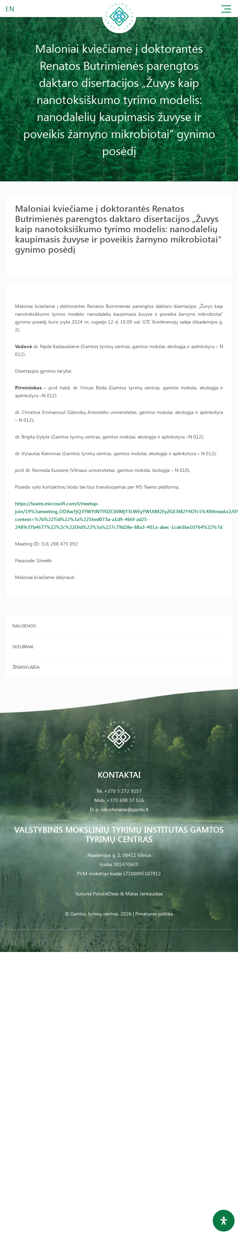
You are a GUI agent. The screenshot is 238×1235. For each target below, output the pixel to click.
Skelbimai (22, 646)
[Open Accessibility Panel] (224, 1221)
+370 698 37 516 (125, 800)
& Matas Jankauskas (141, 893)
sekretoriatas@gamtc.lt (125, 809)
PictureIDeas (106, 893)
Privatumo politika (154, 913)
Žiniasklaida (26, 667)
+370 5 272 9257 (123, 791)
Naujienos (24, 625)
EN (10, 8)
